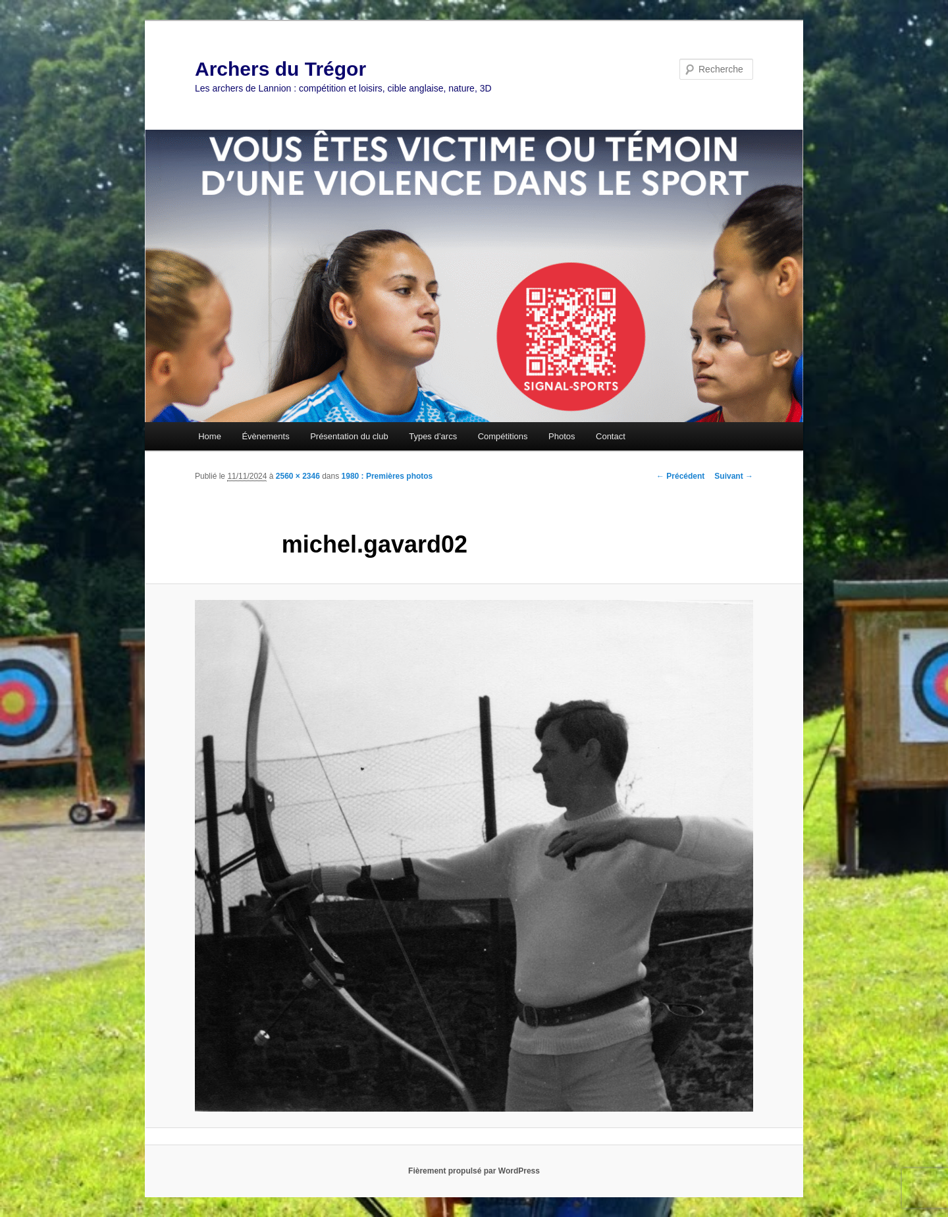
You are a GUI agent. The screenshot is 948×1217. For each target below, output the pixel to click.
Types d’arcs (433, 436)
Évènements (265, 436)
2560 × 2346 (298, 476)
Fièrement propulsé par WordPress (474, 1171)
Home (209, 436)
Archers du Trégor (280, 69)
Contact (610, 436)
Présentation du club (349, 436)
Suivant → (733, 476)
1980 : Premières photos (387, 476)
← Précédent (680, 476)
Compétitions (503, 436)
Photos (561, 436)
